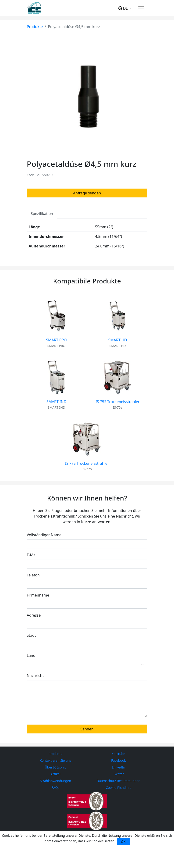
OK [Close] (123, 841)
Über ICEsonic (55, 767)
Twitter (118, 774)
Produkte (35, 26)
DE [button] (123, 8)
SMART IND (56, 401)
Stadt (31, 635)
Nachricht (35, 675)
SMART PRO (56, 340)
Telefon (33, 575)
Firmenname (38, 595)
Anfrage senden (87, 193)
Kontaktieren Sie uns (55, 760)
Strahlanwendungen (55, 781)
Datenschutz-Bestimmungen (119, 781)
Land (31, 655)
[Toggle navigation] (141, 8)
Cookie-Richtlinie (118, 787)
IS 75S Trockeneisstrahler (118, 401)
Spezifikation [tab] (42, 213)
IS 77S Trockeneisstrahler (87, 463)
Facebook (118, 760)
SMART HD (117, 340)
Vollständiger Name (44, 534)
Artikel (55, 774)
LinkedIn (118, 767)
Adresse (34, 615)
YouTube (118, 753)
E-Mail (32, 555)
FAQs (55, 787)
